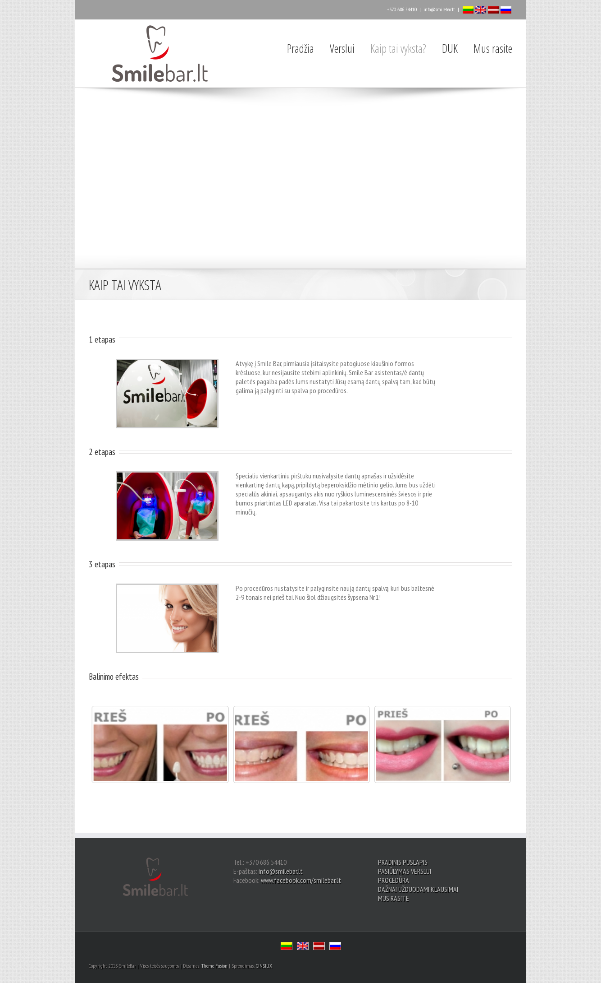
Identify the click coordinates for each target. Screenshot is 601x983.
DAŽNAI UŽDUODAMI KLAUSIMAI (418, 889)
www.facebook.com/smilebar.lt (301, 880)
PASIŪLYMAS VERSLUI (404, 871)
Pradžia (300, 48)
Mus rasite (493, 48)
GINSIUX (264, 965)
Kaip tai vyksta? (398, 48)
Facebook (91, 9)
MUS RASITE (393, 898)
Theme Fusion (214, 965)
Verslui (342, 48)
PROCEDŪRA (393, 880)
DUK (450, 48)
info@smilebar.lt (439, 9)
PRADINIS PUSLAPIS (403, 862)
